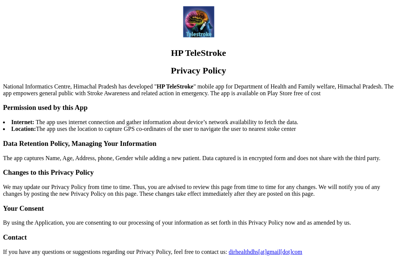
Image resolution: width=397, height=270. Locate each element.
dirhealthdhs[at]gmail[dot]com (265, 252)
